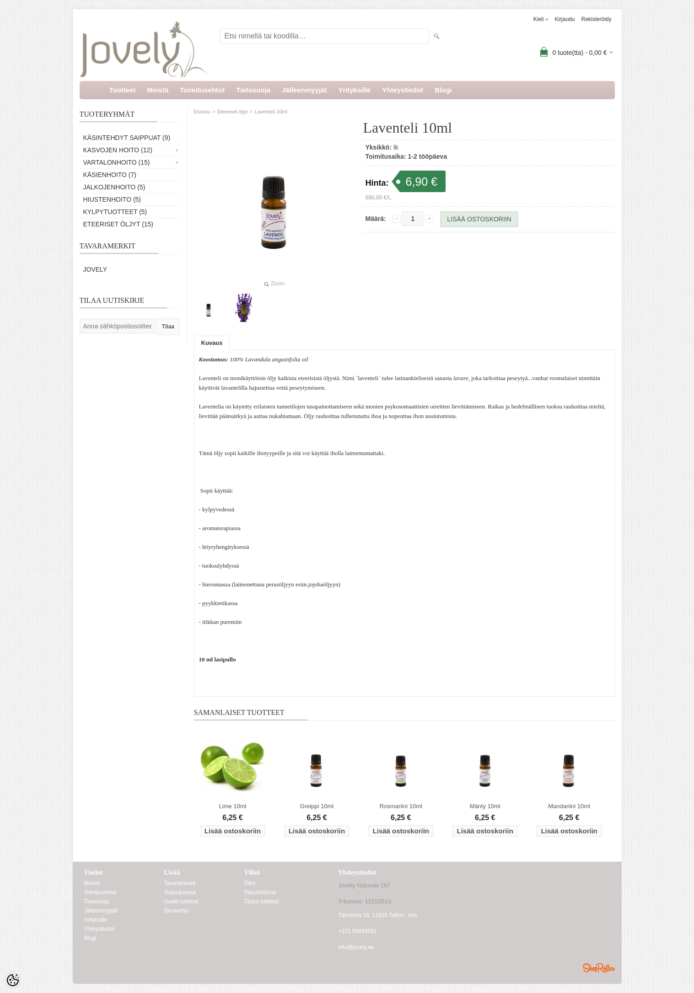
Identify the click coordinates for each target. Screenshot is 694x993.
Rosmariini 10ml (401, 806)
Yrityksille (354, 90)
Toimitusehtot (202, 90)
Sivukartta (176, 910)
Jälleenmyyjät (304, 90)
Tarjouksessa (180, 892)
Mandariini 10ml (569, 806)
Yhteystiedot (402, 90)
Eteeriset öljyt (232, 111)
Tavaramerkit (180, 883)
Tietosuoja (253, 90)
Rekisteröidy (596, 19)
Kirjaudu (564, 19)
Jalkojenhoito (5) (114, 187)
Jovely (95, 269)
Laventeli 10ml (271, 111)
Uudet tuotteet (181, 901)
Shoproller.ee (599, 967)
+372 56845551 (358, 931)
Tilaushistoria (260, 892)
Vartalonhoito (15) (116, 162)
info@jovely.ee (356, 947)
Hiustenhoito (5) (112, 199)
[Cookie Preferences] (13, 980)
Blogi (443, 90)
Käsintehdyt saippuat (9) (127, 137)
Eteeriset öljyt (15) (118, 224)
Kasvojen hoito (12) (117, 150)
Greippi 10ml (317, 806)
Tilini (249, 883)
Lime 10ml (233, 806)
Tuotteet (122, 90)
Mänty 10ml (485, 806)
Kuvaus (212, 342)
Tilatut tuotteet (261, 901)
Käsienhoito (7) (109, 174)
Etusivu (202, 111)
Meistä (158, 90)
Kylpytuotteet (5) (115, 211)
